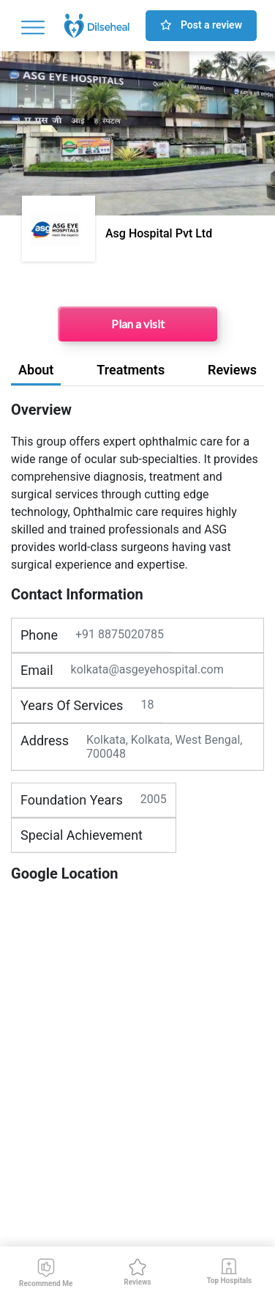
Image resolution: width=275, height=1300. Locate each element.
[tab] (36, 372)
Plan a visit (138, 323)
